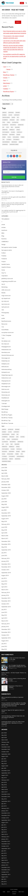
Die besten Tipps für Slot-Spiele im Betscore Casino (12, 710)
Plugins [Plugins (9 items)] (13, 132)
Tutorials (4, 403)
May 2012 (4, 649)
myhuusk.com (5, 307)
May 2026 (4, 470)
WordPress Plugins (8, 91)
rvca (2, 327)
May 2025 (4, 504)
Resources (4, 324)
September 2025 (6, 493)
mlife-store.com (5, 290)
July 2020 (3, 510)
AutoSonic (4, 230)
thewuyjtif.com (5, 400)
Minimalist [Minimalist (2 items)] (12, 129)
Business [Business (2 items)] (4, 115)
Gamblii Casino (5, 264)
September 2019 (6, 516)
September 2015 (6, 550)
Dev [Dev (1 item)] (18, 117)
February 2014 (5, 592)
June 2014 (4, 581)
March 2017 (4, 538)
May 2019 (4, 521)
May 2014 (4, 584)
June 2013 (4, 612)
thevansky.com (5, 392)
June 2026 (4, 467)
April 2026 (4, 473)
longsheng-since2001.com (8, 281)
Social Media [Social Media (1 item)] (16, 137)
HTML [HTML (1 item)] (4, 122)
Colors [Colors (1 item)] (10, 115)
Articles (5, 77)
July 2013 (3, 609)
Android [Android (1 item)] (4, 112)
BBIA (2, 233)
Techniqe (16, 889)
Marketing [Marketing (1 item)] (5, 129)
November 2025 (5, 487)
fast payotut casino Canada (9, 247)
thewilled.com (5, 398)
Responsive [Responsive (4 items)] (11, 134)
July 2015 (3, 553)
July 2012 (3, 643)
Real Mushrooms (6, 321)
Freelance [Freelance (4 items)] (12, 119)
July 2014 (3, 578)
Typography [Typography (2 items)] (16, 139)
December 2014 (5, 564)
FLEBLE (3, 253)
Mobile (3, 293)
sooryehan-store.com (7, 332)
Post (4, 80)
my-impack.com (5, 298)
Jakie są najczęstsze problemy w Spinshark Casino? (12, 697)
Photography (5, 312)
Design (8, 69)
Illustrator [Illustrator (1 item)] (5, 124)
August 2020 (5, 507)
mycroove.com (5, 304)
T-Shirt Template (6, 335)
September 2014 (6, 572)
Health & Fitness (6, 267)
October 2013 (5, 604)
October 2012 (5, 635)
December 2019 (5, 513)
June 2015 (4, 555)
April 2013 (4, 618)
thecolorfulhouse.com (7, 355)
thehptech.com (5, 372)
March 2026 (4, 476)
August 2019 (5, 518)
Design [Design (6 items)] (13, 117)
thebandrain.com (6, 349)
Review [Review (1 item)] (4, 137)
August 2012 (5, 641)
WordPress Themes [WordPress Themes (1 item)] (14, 144)
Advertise (14, 891)
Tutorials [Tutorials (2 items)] (9, 139)
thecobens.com (5, 352)
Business (4, 239)
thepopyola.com (5, 381)
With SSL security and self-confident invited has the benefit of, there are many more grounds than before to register (13, 204)
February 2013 (5, 624)
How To (3, 273)
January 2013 (5, 626)
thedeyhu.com (5, 364)
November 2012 (5, 632)
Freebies (5, 88)
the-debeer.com (5, 341)
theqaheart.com (5, 383)
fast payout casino (6, 250)
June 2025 (4, 501)
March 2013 (4, 621)
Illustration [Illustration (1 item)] (15, 122)
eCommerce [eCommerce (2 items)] (5, 119)
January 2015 (5, 561)
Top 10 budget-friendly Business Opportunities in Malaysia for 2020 (17, 665)
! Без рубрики (5, 219)
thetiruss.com (5, 389)
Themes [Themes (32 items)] (22, 137)
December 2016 (5, 541)
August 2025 (5, 496)
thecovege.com (5, 358)
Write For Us (21, 891)
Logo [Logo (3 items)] (7, 127)
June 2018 (4, 527)
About (8, 891)
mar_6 (3, 284)
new (2, 310)
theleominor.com (6, 378)
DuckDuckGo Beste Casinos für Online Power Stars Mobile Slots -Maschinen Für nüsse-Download (13, 723)
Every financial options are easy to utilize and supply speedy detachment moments (12, 185)
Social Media (4, 329)
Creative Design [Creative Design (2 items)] (6, 117)
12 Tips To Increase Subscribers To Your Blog (16, 658)
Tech (4, 67)
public (3, 318)
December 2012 (5, 629)
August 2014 (5, 575)
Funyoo (3, 261)
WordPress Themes (8, 75)
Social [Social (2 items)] (9, 137)
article (5, 86)
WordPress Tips (5, 420)
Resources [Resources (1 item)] (5, 134)
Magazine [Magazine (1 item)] (17, 127)
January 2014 (5, 595)
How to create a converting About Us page (17, 679)
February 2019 (5, 524)
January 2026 (5, 482)
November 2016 (5, 544)
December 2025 (5, 484)
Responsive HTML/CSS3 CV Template (15, 686)
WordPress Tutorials (7, 423)
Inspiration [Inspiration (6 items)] (20, 124)
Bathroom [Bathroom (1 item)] (11, 112)
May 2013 (4, 615)
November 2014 (5, 567)
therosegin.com (5, 386)
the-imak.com (5, 344)
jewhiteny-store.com (7, 278)
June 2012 (4, 646)
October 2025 (5, 490)
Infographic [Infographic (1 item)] (13, 124)
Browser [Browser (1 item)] (18, 112)
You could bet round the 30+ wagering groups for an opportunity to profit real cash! (14, 56)
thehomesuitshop (6, 369)
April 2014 (4, 587)
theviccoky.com (5, 395)
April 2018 (4, 533)
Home (3, 270)
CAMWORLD (4, 241)
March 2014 (4, 589)
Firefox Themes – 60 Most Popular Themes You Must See (13, 673)
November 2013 (5, 601)
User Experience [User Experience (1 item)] (6, 142)
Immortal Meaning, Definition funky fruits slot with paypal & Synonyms (13, 716)
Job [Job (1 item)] (3, 127)
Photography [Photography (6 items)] (6, 132)
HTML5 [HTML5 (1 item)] (8, 122)
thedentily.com (5, 361)
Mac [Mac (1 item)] (12, 127)
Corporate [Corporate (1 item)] (16, 115)
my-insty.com (5, 301)
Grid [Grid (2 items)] (18, 119)
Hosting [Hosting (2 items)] (23, 119)
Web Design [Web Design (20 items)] (14, 142)
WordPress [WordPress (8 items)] (5, 144)
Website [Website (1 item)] (20, 142)
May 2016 (4, 547)
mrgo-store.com (6, 295)
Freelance (4, 258)
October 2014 (5, 570)
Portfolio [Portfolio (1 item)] (19, 132)
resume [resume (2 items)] (18, 134)
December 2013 (5, 598)
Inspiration (4, 276)
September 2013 (6, 606)
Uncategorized (5, 406)
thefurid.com (5, 366)
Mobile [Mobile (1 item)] (18, 129)
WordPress (4, 412)
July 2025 (3, 499)
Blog (4, 72)
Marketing (4, 287)
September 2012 (6, 638)
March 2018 (4, 535)
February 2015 (5, 558)
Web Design (6, 83)
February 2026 (5, 479)
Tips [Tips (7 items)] (3, 139)
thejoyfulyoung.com (7, 375)
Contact (14, 893)
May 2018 (4, 530)
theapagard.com (6, 346)
